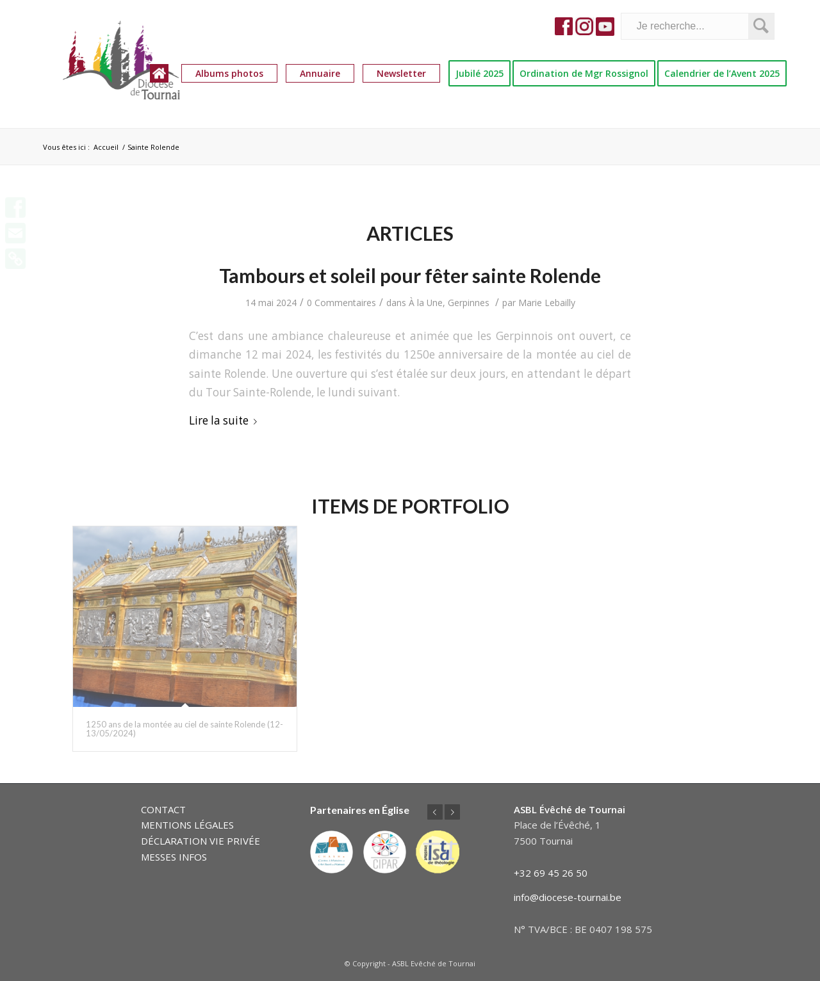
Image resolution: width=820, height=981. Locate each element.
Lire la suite (225, 420)
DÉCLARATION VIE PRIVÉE (200, 840)
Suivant (452, 812)
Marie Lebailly (546, 302)
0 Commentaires (341, 302)
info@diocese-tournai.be (567, 897)
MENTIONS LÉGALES (187, 824)
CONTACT (163, 809)
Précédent (435, 812)
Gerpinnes (468, 302)
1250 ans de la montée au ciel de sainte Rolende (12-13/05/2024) (184, 728)
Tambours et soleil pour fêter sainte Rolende (410, 275)
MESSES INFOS (174, 856)
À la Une (426, 302)
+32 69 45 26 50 (550, 872)
